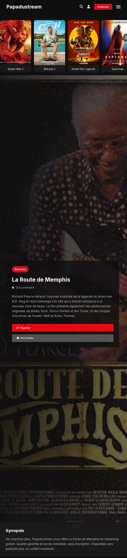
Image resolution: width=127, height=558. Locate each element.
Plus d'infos (25, 338)
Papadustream (24, 7)
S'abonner (103, 7)
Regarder (23, 328)
